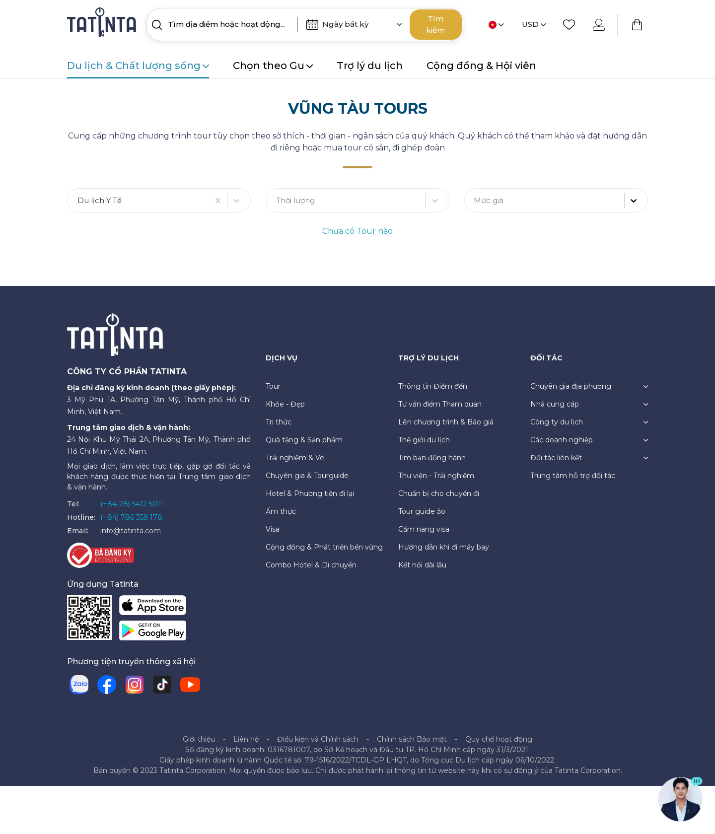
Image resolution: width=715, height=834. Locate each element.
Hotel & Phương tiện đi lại (310, 493)
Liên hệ (246, 739)
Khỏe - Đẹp (285, 404)
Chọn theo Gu (273, 65)
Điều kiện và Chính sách (317, 739)
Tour (273, 386)
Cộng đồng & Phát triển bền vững (324, 547)
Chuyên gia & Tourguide (307, 476)
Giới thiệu (199, 739)
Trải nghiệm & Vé (295, 458)
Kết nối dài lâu (422, 565)
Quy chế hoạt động (498, 739)
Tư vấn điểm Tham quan (440, 404)
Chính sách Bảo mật (412, 739)
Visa (273, 529)
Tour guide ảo (421, 511)
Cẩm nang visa (423, 529)
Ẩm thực (281, 511)
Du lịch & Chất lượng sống (138, 65)
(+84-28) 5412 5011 (131, 504)
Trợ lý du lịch (370, 65)
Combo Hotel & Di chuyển (311, 565)
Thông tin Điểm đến (432, 386)
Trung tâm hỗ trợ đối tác (572, 476)
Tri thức (278, 422)
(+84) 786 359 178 (131, 517)
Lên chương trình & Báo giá (446, 422)
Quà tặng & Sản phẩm (304, 440)
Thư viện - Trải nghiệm (436, 476)
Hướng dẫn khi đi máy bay (443, 547)
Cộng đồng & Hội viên (481, 65)
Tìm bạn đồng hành (432, 458)
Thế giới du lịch (424, 440)
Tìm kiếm (435, 24)
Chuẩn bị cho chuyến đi (438, 493)
